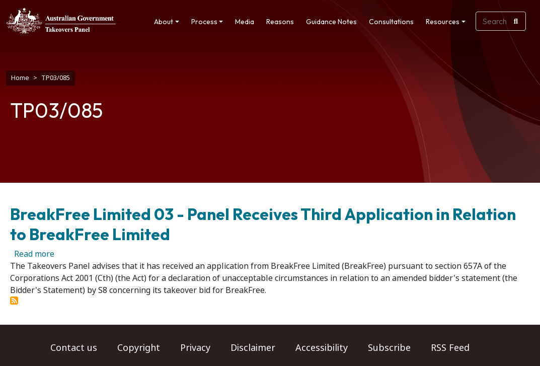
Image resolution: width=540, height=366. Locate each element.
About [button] (163, 21)
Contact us (73, 347)
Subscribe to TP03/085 (14, 301)
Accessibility (321, 347)
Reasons (280, 21)
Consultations (391, 21)
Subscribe (389, 347)
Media (244, 21)
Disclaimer (252, 347)
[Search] (516, 21)
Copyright (138, 347)
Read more (34, 254)
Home (20, 78)
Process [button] (204, 21)
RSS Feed (450, 347)
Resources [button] (442, 21)
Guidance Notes (331, 21)
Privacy (195, 347)
